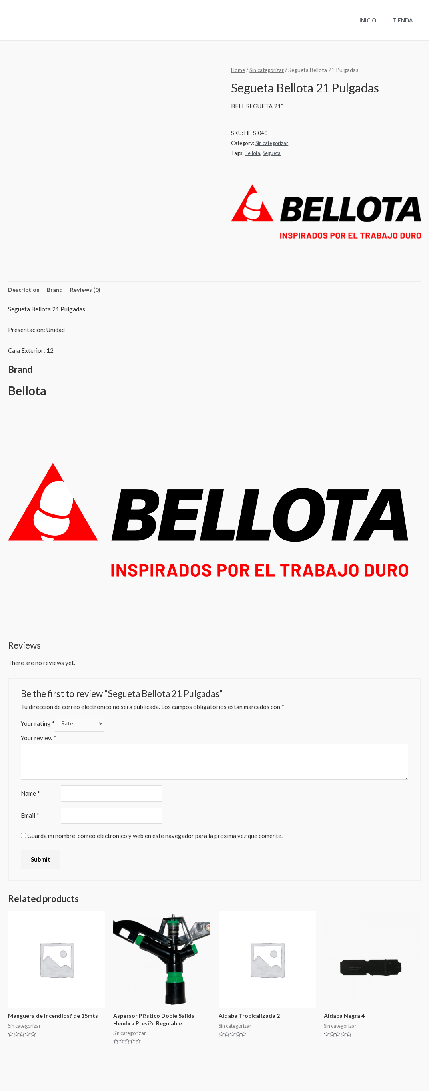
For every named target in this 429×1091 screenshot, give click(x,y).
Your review (38, 739)
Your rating (38, 724)
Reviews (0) (88, 289)
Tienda (405, 20)
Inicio (375, 20)
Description (24, 289)
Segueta (273, 153)
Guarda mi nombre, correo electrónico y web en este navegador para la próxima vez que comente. (155, 839)
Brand (56, 289)
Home (238, 69)
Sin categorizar (268, 69)
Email (30, 818)
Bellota (253, 153)
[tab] (24, 290)
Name (30, 796)
